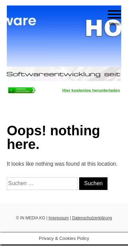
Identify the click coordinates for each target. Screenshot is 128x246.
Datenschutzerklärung (92, 218)
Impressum (58, 218)
